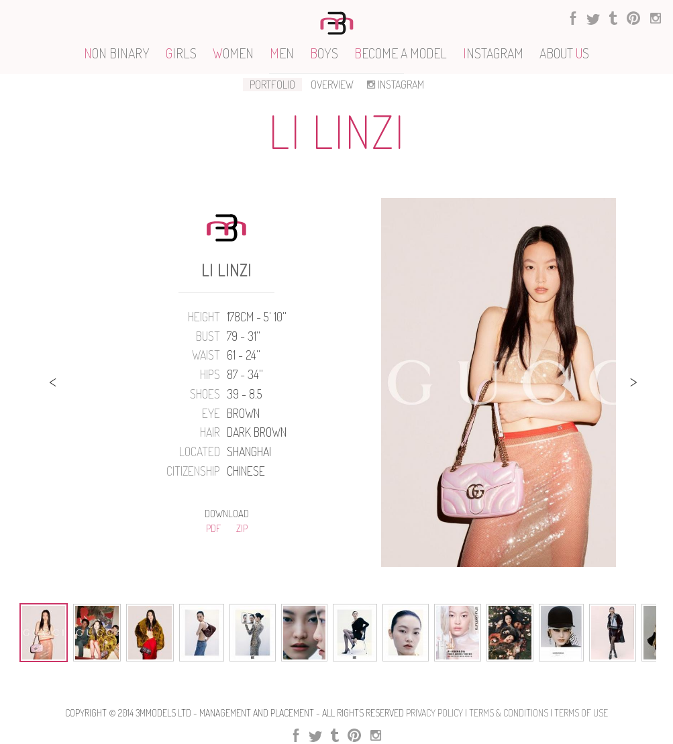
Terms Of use (581, 713)
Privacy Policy (434, 713)
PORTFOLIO (272, 84)
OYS (324, 53)
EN (282, 53)
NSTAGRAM (493, 53)
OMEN (233, 53)
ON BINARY (117, 53)
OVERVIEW (332, 84)
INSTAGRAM (394, 84)
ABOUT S (564, 53)
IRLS (181, 53)
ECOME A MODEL (400, 53)
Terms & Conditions (508, 713)
